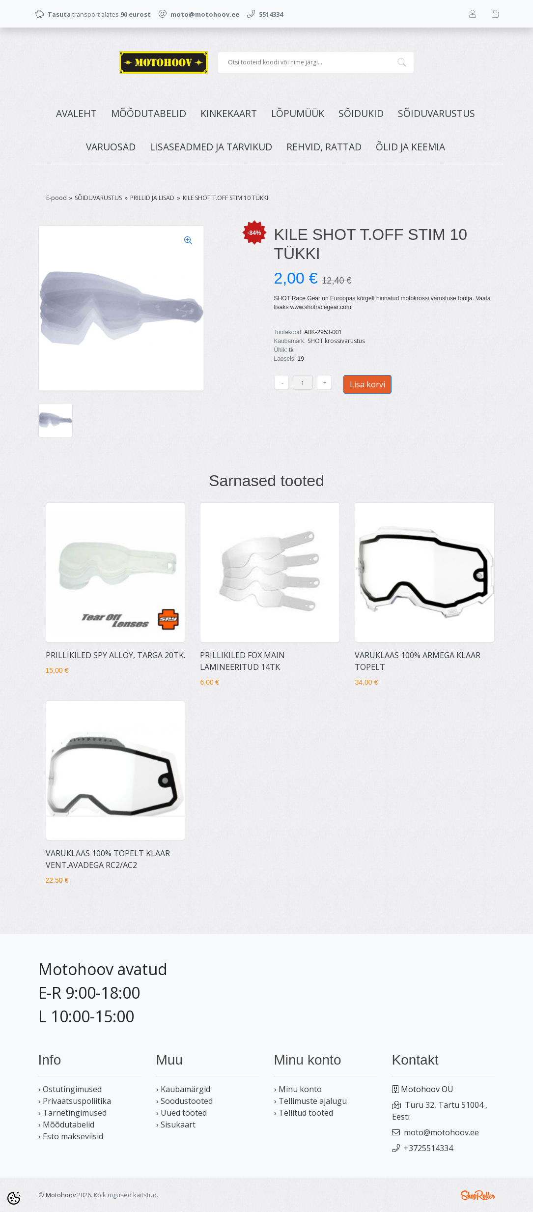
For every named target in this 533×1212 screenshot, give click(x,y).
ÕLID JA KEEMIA (410, 146)
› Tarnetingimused (72, 1112)
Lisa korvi (367, 384)
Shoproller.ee (478, 1195)
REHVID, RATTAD (324, 146)
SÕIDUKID (361, 113)
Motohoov (61, 1194)
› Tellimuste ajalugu (310, 1101)
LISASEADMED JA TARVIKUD (211, 146)
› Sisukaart (176, 1124)
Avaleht (76, 113)
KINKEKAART (228, 113)
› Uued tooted (181, 1112)
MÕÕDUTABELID (148, 113)
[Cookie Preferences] (14, 1198)
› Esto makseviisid (70, 1136)
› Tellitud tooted (303, 1112)
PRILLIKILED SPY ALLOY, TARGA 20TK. (115, 655)
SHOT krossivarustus (336, 341)
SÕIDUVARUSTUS (436, 113)
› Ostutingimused (70, 1089)
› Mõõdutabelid (66, 1124)
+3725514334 (428, 1148)
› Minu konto (298, 1089)
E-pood (56, 198)
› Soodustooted (184, 1101)
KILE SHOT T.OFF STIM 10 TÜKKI (225, 198)
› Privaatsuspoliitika (74, 1101)
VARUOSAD (111, 146)
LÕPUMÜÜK (297, 113)
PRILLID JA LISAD (152, 198)
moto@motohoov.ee (441, 1132)
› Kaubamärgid (183, 1089)
